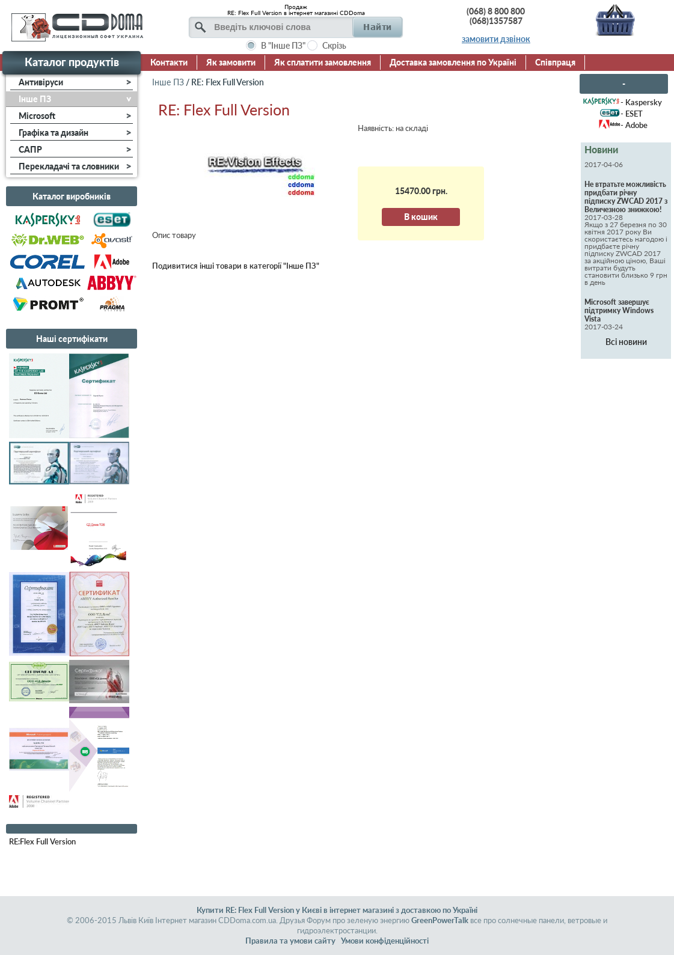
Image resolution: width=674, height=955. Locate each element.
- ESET (631, 113)
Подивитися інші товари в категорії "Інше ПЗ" (235, 265)
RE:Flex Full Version (42, 841)
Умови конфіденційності (385, 940)
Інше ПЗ (168, 82)
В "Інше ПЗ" (283, 45)
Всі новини (626, 342)
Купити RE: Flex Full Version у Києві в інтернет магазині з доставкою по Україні (337, 910)
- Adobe (634, 125)
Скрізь (334, 45)
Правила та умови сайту (290, 940)
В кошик (421, 217)
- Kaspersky (641, 102)
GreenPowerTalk (439, 920)
